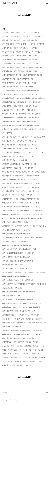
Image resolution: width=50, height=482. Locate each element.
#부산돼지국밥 (19, 342)
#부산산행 (16, 307)
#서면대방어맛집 (8, 117)
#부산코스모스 (32, 179)
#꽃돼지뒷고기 (7, 152)
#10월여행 (18, 168)
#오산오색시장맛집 (31, 106)
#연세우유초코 (7, 129)
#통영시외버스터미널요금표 (32, 75)
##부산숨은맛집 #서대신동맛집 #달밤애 (16, 233)
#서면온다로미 (18, 156)
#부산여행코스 (33, 55)
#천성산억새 (29, 156)
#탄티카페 (38, 67)
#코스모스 (29, 365)
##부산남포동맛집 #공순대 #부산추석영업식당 (18, 253)
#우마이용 (33, 148)
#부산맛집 (5, 32)
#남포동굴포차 (20, 110)
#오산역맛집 (18, 106)
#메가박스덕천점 (18, 195)
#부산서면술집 (7, 59)
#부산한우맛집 (35, 32)
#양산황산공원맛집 (38, 172)
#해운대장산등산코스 (23, 187)
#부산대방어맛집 (33, 117)
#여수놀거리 (6, 203)
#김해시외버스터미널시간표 (11, 125)
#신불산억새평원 (32, 342)
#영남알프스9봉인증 (9, 179)
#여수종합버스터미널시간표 (29, 199)
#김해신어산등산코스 (23, 172)
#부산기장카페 (33, 63)
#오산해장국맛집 (35, 102)
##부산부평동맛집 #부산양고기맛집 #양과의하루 (19, 291)
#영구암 (36, 346)
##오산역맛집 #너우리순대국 (25, 311)
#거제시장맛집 (21, 44)
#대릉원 (42, 357)
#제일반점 (40, 44)
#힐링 (16, 48)
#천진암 (40, 350)
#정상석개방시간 (8, 187)
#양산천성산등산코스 (9, 160)
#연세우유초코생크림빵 (37, 129)
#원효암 (25, 361)
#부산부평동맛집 (15, 36)
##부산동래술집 (34, 307)
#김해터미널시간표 (8, 121)
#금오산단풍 (6, 141)
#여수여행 (23, 350)
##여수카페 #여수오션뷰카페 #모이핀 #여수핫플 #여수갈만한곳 (24, 226)
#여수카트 (28, 203)
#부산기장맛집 (28, 36)
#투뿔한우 (36, 203)
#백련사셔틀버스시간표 (10, 86)
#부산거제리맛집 (8, 191)
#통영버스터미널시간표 (25, 79)
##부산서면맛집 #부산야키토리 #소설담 (16, 257)
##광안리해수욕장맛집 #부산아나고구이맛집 (17, 319)
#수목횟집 (17, 152)
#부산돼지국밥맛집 (20, 59)
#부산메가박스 (31, 195)
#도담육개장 (33, 59)
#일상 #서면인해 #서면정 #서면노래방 (15, 222)
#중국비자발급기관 (8, 98)
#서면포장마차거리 (8, 148)
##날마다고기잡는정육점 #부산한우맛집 (16, 330)
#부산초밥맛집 (21, 55)
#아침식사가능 (37, 330)
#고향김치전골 (7, 63)
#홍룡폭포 (17, 361)
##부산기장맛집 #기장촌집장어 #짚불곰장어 (17, 299)
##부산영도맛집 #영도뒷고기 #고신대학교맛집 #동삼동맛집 (22, 237)
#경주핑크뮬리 (7, 206)
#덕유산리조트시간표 (30, 83)
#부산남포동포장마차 (9, 114)
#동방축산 (32, 141)
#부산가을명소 (21, 191)
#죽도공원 (5, 346)
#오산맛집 (27, 346)
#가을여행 (26, 357)
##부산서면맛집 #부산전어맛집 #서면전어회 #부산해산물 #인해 (24, 284)
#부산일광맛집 (7, 133)
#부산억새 (19, 52)
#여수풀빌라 (15, 214)
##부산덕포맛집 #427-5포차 (12, 295)
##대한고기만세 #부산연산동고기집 (29, 315)
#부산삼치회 (36, 114)
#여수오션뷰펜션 (36, 210)
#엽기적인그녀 (7, 342)
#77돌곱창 (31, 44)
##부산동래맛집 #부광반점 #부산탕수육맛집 (17, 261)
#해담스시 (35, 48)
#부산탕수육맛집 (8, 55)
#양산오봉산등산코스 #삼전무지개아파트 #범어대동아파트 (22, 218)
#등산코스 (5, 357)
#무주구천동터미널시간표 (11, 90)
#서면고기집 (26, 230)
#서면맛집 (25, 32)
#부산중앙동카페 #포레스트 (11, 303)
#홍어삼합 (17, 338)
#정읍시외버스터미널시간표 (11, 75)
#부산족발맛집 (40, 36)
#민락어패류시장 (29, 152)
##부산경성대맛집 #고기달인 (33, 303)
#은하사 (34, 357)
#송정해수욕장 (16, 357)
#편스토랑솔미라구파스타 (11, 164)
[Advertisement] (25, 410)
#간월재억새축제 (24, 144)
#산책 (10, 361)
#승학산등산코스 (33, 191)
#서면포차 (35, 144)
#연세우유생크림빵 (20, 129)
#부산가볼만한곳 (8, 67)
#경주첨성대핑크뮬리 (21, 206)
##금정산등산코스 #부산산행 (12, 288)
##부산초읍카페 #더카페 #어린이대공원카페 (17, 280)
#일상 (31, 67)
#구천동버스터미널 (26, 86)
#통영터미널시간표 (8, 79)
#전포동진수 (6, 156)
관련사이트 (5, 442)
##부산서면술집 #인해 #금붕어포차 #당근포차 (18, 334)
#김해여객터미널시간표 (31, 125)
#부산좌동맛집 (7, 183)
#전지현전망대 (38, 214)
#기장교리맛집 (25, 48)
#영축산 (33, 361)
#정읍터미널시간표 (32, 71)
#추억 (24, 40)
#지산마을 (16, 353)
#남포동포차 (30, 110)
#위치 (18, 67)
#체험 (4, 350)
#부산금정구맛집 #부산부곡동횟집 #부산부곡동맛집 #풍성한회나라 (25, 137)
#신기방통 (34, 206)
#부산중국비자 (33, 94)
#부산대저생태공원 (29, 338)
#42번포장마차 (7, 110)
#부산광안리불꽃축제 (9, 144)
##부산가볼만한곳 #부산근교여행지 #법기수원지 (19, 249)
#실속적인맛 (23, 160)
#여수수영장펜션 (8, 210)
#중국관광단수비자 (23, 98)
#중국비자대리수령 (38, 98)
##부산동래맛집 (7, 311)
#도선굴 (12, 365)
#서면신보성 (40, 152)
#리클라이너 (6, 307)
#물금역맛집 (6, 175)
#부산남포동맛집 (8, 44)
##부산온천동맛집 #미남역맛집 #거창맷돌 (16, 245)
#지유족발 (35, 187)
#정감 (38, 334)
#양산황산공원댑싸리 (32, 175)
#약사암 (40, 361)
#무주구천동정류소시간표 (30, 90)
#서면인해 (38, 52)
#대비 (13, 346)
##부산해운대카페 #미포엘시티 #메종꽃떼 (16, 276)
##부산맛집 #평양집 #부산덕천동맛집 (15, 241)
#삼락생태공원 (7, 48)
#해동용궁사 (6, 353)
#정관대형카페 (7, 71)
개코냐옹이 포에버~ (10, 3)
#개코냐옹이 (15, 32)
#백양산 (17, 40)
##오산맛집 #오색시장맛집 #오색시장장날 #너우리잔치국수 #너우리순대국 (25, 322)
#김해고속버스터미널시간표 (26, 121)
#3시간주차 (6, 195)
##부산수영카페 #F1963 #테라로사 (14, 268)
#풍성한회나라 (21, 117)
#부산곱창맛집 (28, 168)
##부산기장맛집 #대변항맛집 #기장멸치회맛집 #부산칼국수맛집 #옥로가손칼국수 (25, 272)
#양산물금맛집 (18, 175)
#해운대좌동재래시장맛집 (23, 183)
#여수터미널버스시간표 (10, 199)
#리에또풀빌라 (27, 214)
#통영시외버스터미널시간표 (11, 83)
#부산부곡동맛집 (8, 52)
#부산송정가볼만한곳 (29, 164)
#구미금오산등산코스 (20, 141)
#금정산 (5, 36)
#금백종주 (35, 353)
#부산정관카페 (19, 71)
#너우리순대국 (7, 106)
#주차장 (24, 67)
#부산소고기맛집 (20, 94)
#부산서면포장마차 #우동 (11, 230)
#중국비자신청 (22, 102)
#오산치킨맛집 (7, 168)
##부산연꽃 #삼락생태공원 (11, 326)
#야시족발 (37, 183)
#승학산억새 (29, 52)
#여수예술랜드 (13, 350)
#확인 (43, 346)
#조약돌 (19, 346)
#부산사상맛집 (32, 40)
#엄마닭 (24, 307)
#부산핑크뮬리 (7, 338)
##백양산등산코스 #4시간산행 (12, 264)
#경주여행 (32, 350)
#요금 (4, 361)
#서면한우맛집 (7, 94)
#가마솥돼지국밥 (20, 63)
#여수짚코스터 (18, 203)
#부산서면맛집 (7, 40)
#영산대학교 (39, 319)
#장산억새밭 (26, 353)
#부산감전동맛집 (8, 172)
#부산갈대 (21, 179)
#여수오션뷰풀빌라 (22, 210)
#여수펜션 (5, 214)
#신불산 (5, 365)
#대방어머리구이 (24, 114)
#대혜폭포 (20, 365)
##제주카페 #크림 (8, 315)
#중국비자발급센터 (8, 102)
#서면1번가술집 (22, 148)
